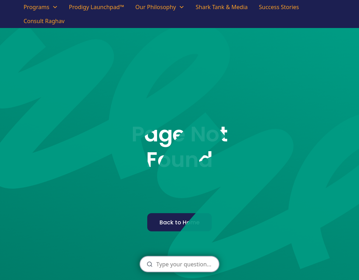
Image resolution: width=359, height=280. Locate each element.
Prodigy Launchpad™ (96, 7)
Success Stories (279, 7)
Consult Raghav (44, 21)
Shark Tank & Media (222, 7)
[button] (40, 7)
